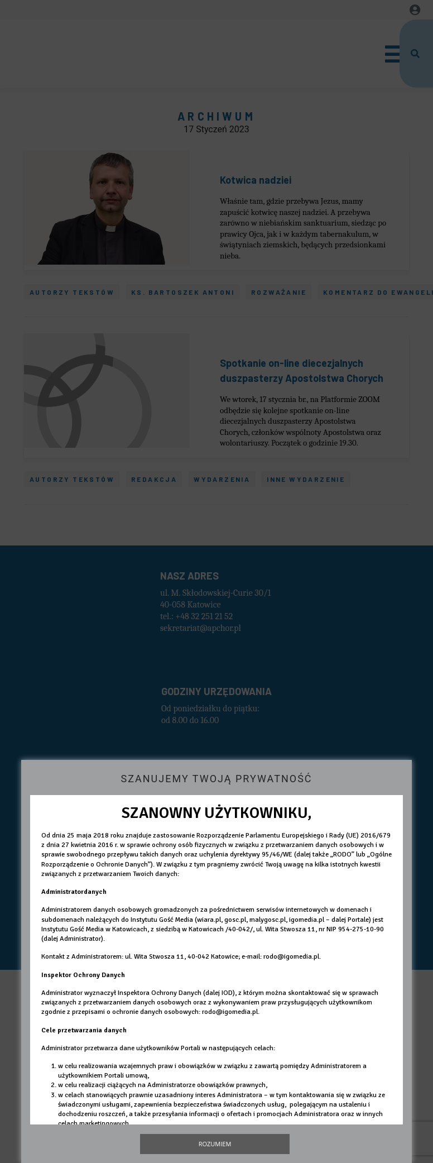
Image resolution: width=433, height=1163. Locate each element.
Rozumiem (215, 1144)
